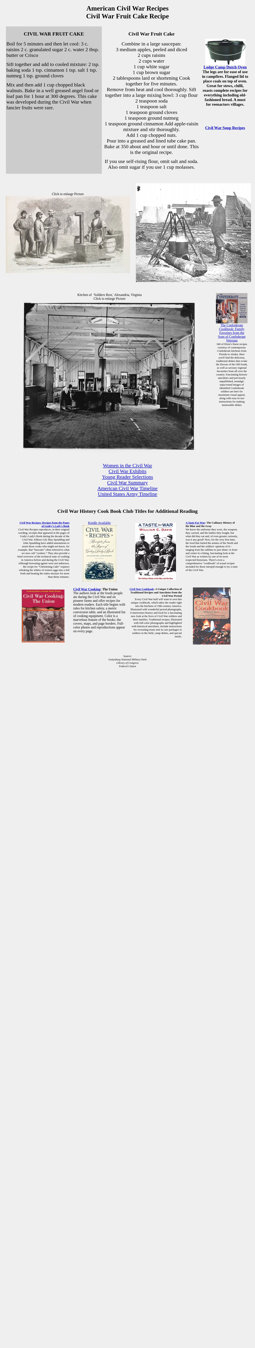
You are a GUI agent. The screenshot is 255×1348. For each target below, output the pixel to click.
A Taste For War (195, 522)
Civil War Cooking (86, 589)
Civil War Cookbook (142, 589)
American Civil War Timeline (127, 488)
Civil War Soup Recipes (225, 128)
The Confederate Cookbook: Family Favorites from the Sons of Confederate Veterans (232, 332)
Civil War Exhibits (127, 471)
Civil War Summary (127, 482)
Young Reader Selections (127, 477)
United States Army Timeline (127, 494)
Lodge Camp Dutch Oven (225, 67)
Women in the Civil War (127, 465)
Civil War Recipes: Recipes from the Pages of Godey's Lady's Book (44, 524)
